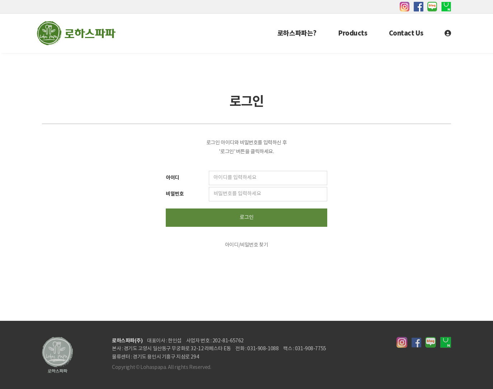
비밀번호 (175, 194)
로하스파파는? (296, 33)
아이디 (172, 178)
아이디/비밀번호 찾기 (246, 245)
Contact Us (406, 33)
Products (352, 33)
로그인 (247, 217)
